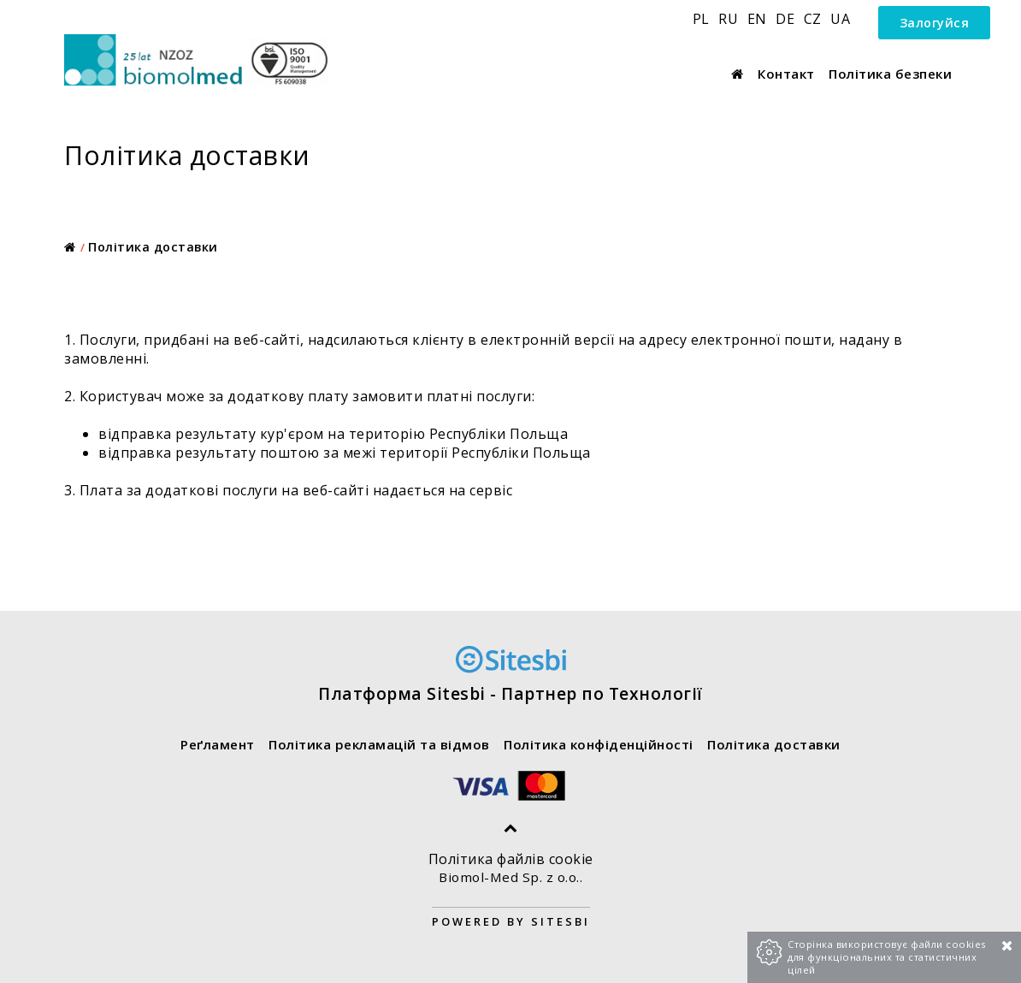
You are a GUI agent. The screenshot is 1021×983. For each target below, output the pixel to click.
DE (787, 18)
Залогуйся (935, 23)
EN (759, 18)
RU (730, 18)
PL (703, 18)
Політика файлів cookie (510, 859)
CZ (815, 18)
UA (840, 18)
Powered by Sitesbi (511, 921)
